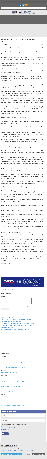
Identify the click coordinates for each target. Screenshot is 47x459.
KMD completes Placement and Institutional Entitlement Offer (16, 319)
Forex (25, 29)
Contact (18, 34)
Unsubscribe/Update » (6, 436)
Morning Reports (5, 429)
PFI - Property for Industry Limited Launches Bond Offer (12, 376)
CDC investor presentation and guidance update (10, 386)
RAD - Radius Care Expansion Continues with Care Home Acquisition (18, 323)
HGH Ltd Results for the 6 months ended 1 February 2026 (12, 381)
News (11, 29)
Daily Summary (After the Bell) (8, 427)
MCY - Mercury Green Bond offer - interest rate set (11, 396)
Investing (33, 29)
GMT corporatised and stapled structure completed (13, 316)
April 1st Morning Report (7, 327)
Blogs (15, 450)
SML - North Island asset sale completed (11, 321)
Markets (18, 29)
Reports (41, 29)
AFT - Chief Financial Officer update (8, 400)
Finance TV (4, 34)
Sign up (5, 433)
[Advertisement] (22, 272)
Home (4, 29)
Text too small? (40, 44)
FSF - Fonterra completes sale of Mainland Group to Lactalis (15, 329)
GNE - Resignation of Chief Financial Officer (11, 331)
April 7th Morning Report (7, 317)
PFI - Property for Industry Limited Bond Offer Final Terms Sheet (16, 325)
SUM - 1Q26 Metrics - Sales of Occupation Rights (13, 314)
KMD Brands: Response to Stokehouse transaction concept (12, 405)
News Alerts (4, 426)
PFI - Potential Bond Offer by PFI (7, 391)
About (11, 34)
